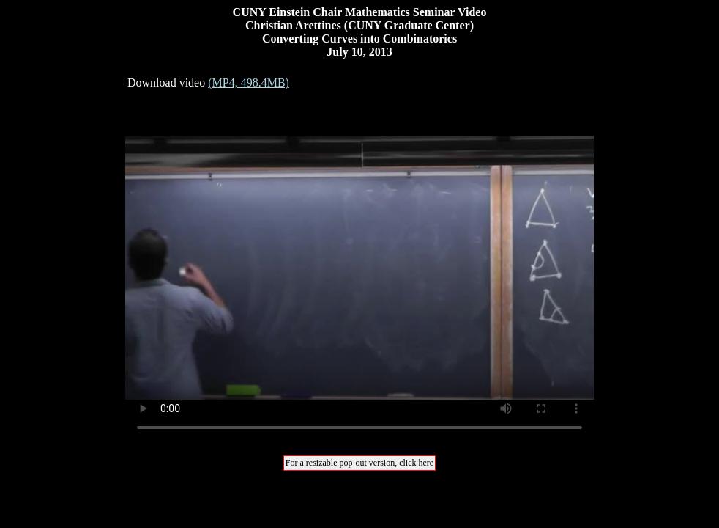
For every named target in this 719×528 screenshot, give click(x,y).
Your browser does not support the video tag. (359, 268)
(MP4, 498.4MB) (248, 82)
